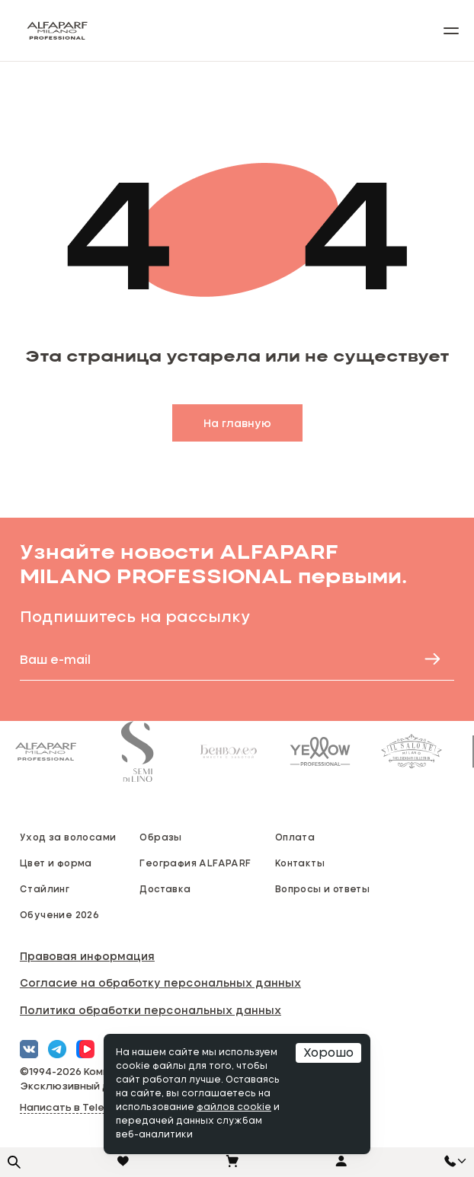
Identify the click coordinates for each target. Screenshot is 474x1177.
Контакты (300, 862)
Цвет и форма (56, 862)
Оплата (295, 836)
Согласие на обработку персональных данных (160, 982)
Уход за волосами (68, 836)
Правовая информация (87, 955)
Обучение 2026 (59, 914)
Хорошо (328, 1053)
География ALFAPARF (195, 862)
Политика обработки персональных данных (150, 1009)
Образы (160, 836)
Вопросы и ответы (322, 888)
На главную (237, 422)
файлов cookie (234, 1107)
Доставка (165, 888)
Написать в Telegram (75, 1108)
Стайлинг (44, 888)
